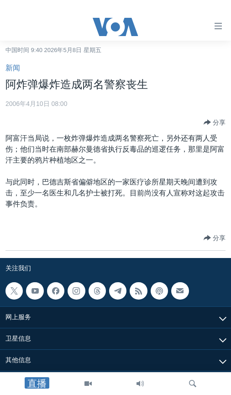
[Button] (215, 122)
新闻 (12, 68)
